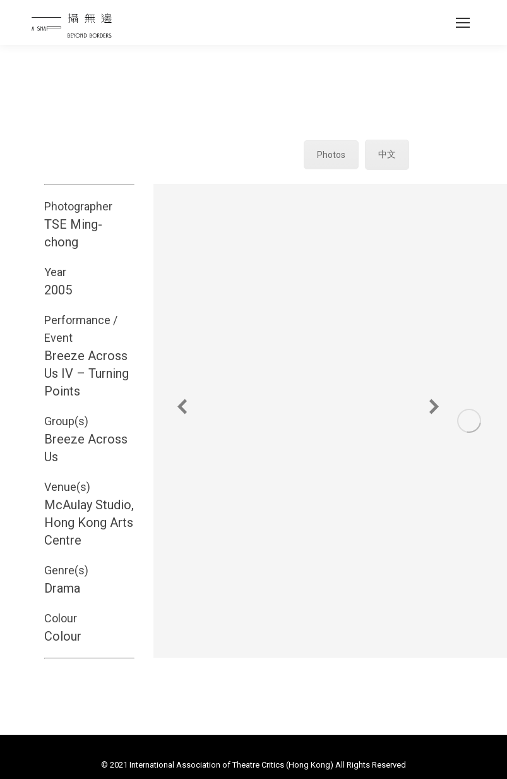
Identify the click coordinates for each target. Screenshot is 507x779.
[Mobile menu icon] (462, 22)
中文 (387, 154)
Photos (331, 155)
